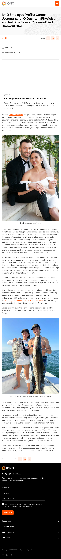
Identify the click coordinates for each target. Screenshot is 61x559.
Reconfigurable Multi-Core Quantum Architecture (24, 301)
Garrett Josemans (16, 115)
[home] (8, 3)
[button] (57, 3)
